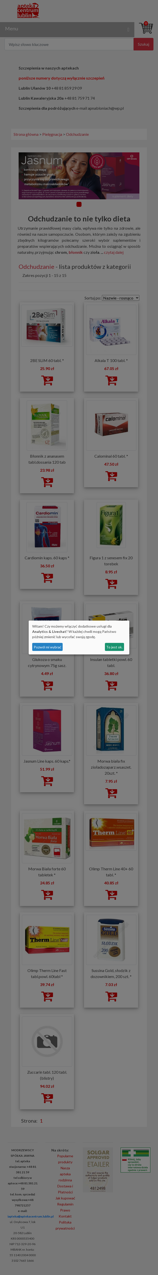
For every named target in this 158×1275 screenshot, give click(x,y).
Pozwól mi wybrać (47, 647)
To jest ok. (114, 647)
